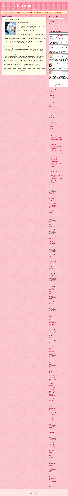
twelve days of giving (52, 460)
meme (50, 337)
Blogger (36, 493)
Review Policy (20, 12)
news (50, 366)
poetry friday (51, 385)
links (50, 327)
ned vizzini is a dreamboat (51, 360)
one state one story (52, 371)
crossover (50, 259)
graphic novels (51, 296)
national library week (52, 356)
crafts (50, 258)
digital (50, 266)
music (50, 348)
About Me (11, 12)
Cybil (23, 67)
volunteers (51, 468)
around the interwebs (52, 203)
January (52, 182)
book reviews (9, 71)
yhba (50, 486)
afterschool (51, 198)
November (53, 120)
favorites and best (52, 283)
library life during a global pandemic (52, 322)
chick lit (50, 245)
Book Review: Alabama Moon (56, 157)
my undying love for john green (52, 351)
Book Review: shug (54, 159)
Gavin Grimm (54, 75)
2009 (51, 115)
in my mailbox (51, 310)
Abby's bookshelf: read (59, 33)
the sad (50, 453)
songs (50, 435)
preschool (50, 389)
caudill (50, 241)
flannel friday (51, 286)
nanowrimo (51, 354)
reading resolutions (52, 408)
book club (50, 231)
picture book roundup (52, 379)
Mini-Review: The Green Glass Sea (57, 168)
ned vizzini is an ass (52, 361)
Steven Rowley (55, 55)
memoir (50, 338)
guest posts (51, 300)
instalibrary (51, 316)
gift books (50, 289)
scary (50, 421)
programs (50, 396)
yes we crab (51, 484)
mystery (50, 352)
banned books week (52, 214)
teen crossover (51, 450)
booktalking (51, 238)
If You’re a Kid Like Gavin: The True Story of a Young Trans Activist (57, 73)
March (52, 135)
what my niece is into (52, 473)
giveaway (50, 293)
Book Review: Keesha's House (56, 171)
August (52, 126)
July (52, 128)
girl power (51, 291)
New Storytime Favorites (55, 173)
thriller (50, 455)
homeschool (51, 308)
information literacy (52, 313)
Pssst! (19, 22)
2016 (51, 102)
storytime (50, 442)
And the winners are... (55, 154)
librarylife (50, 325)
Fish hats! (52, 166)
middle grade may (52, 342)
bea (49, 219)
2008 (51, 117)
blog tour (50, 226)
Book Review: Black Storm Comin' (57, 178)
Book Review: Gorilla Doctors (56, 137)
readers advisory (52, 402)
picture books (14, 71)
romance (50, 417)
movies (50, 346)
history (50, 306)
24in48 (50, 190)
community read (52, 251)
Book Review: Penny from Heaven (57, 155)
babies (50, 212)
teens (50, 452)
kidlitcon (50, 318)
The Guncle (54, 54)
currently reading (52, 261)
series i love (51, 434)
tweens (50, 459)
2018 (51, 98)
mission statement (52, 345)
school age (18, 71)
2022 (51, 91)
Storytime (39, 12)
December (53, 119)
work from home (52, 481)
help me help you (52, 303)
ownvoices (51, 375)
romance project (52, 419)
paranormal (51, 377)
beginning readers (52, 221)
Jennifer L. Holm (55, 37)
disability (50, 268)
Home (5, 12)
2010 (51, 113)
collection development (51, 247)
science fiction (51, 429)
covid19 (50, 256)
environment (51, 280)
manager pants (51, 331)
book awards (51, 229)
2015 (51, 104)
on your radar (51, 369)
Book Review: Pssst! (54, 161)
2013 (51, 108)
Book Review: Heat (54, 148)
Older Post (43, 77)
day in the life (51, 264)
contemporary (51, 254)
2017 (51, 100)
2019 (51, 97)
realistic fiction (51, 414)
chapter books (51, 243)
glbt (49, 294)
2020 (51, 95)
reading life (51, 406)
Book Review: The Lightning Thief (57, 152)
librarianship (51, 319)
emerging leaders (52, 278)
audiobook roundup (52, 206)
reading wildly (51, 412)
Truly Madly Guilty (55, 45)
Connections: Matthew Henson (56, 139)
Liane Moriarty (55, 46)
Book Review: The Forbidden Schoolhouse (56, 164)
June (52, 130)
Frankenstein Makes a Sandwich (20, 65)
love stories (51, 329)
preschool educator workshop (52, 392)
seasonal (50, 430)
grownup (50, 298)
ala (49, 200)
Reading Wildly (31, 12)
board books (51, 228)
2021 (51, 93)
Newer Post (5, 77)
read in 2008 (51, 400)
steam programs (51, 439)
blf (49, 224)
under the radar (51, 463)
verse (50, 465)
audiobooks (51, 209)
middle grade (51, 340)
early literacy (51, 273)
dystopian (50, 271)
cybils (50, 263)
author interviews (52, 210)
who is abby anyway (52, 475)
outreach (50, 374)
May (52, 132)
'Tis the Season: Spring (55, 142)
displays (50, 270)
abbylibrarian (57, 25)
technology (51, 448)
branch (50, 240)
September (53, 124)
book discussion (52, 233)
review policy (51, 416)
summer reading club (52, 446)
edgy (50, 276)
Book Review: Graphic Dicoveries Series (58, 141)
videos (50, 466)
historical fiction (52, 305)
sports (50, 437)
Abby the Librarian (16, 5)
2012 (51, 110)
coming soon (51, 249)
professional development (51, 395)
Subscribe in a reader (52, 23)
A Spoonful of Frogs (55, 63)
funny (50, 288)
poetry (50, 383)
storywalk (50, 444)
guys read (50, 301)
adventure (50, 196)
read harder (51, 398)
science (50, 424)
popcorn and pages (52, 387)
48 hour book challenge (51, 193)
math (50, 335)
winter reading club (52, 478)
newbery (50, 364)
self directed (51, 432)
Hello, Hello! (53, 144)
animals (50, 201)
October (52, 122)
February (53, 180)
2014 (51, 106)
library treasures (52, 324)
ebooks (50, 275)
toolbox (50, 457)
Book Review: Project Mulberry (56, 150)
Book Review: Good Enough (56, 146)
